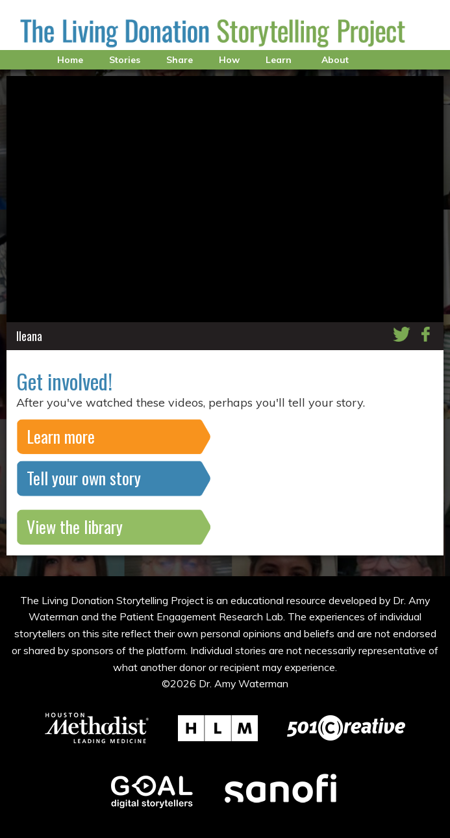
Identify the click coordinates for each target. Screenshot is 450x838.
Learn (279, 60)
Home (70, 60)
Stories (124, 60)
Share (179, 60)
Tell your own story (84, 477)
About (335, 60)
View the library (75, 526)
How (229, 60)
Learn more (61, 436)
